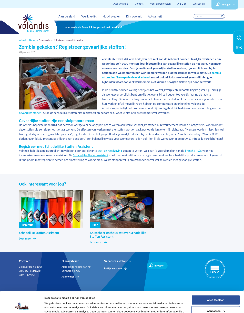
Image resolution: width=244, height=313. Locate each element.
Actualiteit (155, 16)
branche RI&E (193, 151)
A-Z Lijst (181, 3)
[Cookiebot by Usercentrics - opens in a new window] (22, 306)
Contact (139, 3)
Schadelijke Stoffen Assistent (90, 155)
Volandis (23, 40)
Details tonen (52, 306)
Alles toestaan (215, 281)
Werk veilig (89, 16)
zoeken (223, 16)
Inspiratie (27, 225)
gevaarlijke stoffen (30, 113)
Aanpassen (216, 292)
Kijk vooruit (134, 16)
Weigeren (215, 303)
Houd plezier (111, 16)
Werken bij (199, 3)
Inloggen (226, 4)
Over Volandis (120, 3)
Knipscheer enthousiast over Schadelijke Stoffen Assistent (118, 234)
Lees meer (25, 238)
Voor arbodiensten (160, 3)
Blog (95, 225)
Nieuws (32, 40)
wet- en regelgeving (110, 151)
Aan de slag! (66, 16)
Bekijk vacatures (113, 268)
